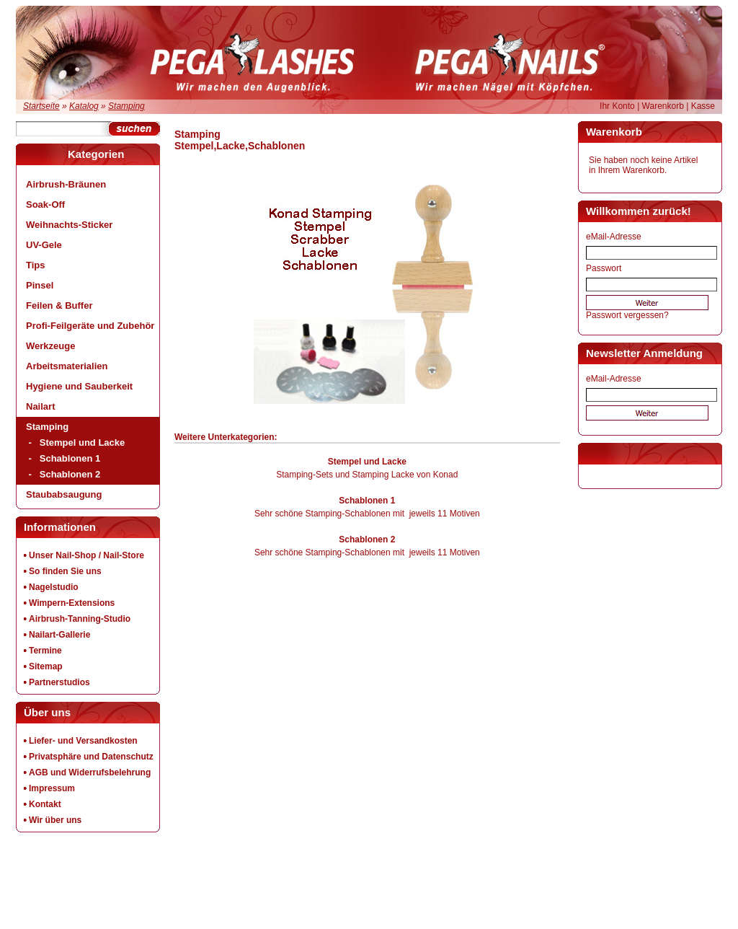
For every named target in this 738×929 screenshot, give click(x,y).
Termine (45, 651)
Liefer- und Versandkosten (83, 741)
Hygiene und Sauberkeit (79, 386)
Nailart (40, 406)
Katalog (84, 106)
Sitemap (46, 666)
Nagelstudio (54, 587)
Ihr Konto (617, 106)
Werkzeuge (50, 345)
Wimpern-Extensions (72, 603)
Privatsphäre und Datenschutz (91, 757)
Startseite (41, 106)
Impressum (52, 788)
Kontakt (45, 804)
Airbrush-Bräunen (66, 184)
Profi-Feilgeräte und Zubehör (90, 325)
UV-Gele (44, 244)
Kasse (703, 106)
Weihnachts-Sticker (69, 224)
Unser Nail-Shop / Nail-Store (86, 555)
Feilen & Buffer (59, 305)
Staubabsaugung (64, 494)
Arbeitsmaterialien (66, 366)
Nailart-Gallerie (59, 635)
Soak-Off (45, 204)
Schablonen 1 (70, 458)
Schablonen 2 (70, 474)
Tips (35, 265)
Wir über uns (55, 820)
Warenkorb (663, 106)
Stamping (126, 106)
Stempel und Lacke (82, 442)
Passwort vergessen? (627, 315)
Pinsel (39, 285)
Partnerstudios (59, 682)
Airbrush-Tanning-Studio (79, 619)
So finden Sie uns (65, 571)
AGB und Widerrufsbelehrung (90, 772)
